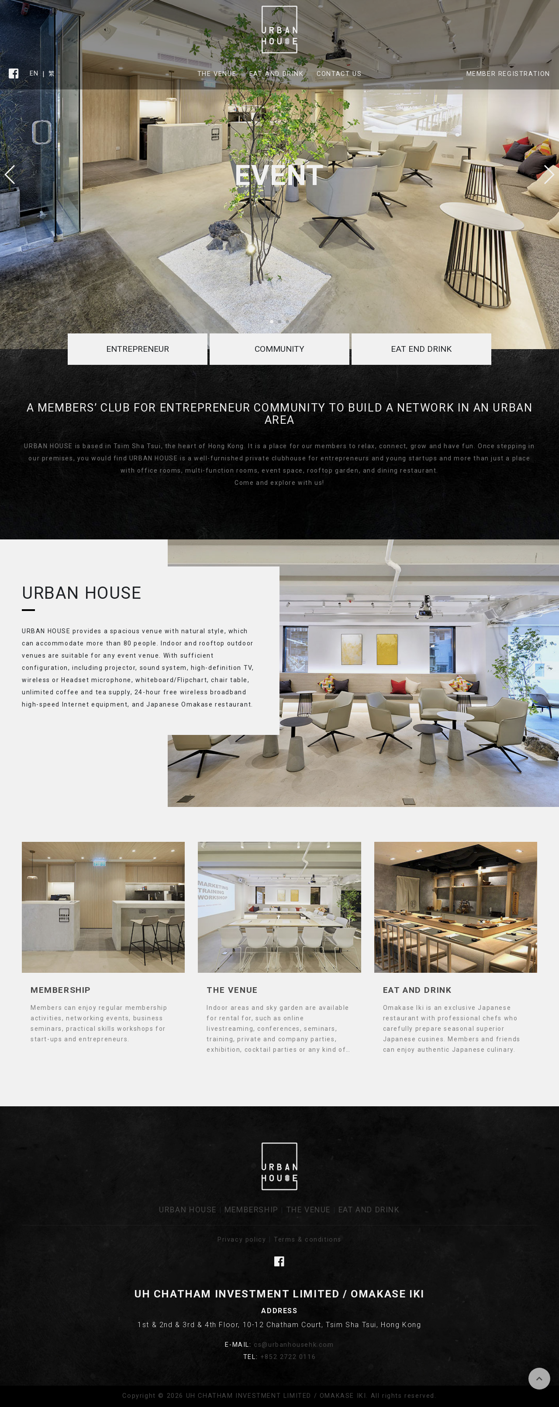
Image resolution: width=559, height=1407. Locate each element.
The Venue (216, 74)
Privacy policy (241, 1239)
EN (34, 73)
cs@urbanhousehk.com (294, 1345)
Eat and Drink (276, 74)
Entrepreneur (137, 349)
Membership (251, 1209)
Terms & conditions (308, 1239)
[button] (549, 174)
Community (279, 349)
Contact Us (339, 74)
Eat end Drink (421, 349)
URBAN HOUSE (188, 1209)
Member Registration (508, 74)
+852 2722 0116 (288, 1357)
